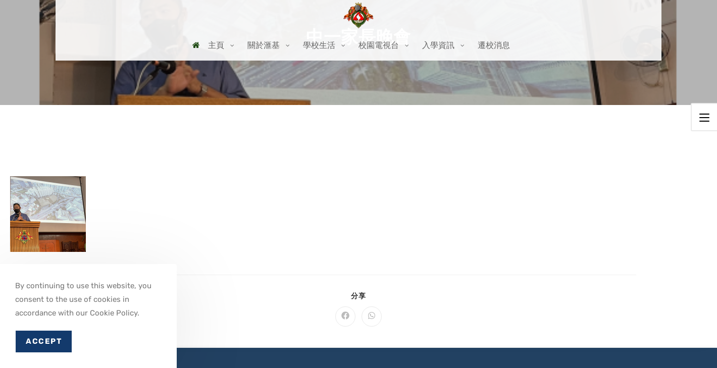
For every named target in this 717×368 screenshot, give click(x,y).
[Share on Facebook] (345, 316)
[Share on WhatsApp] (372, 316)
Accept (44, 341)
